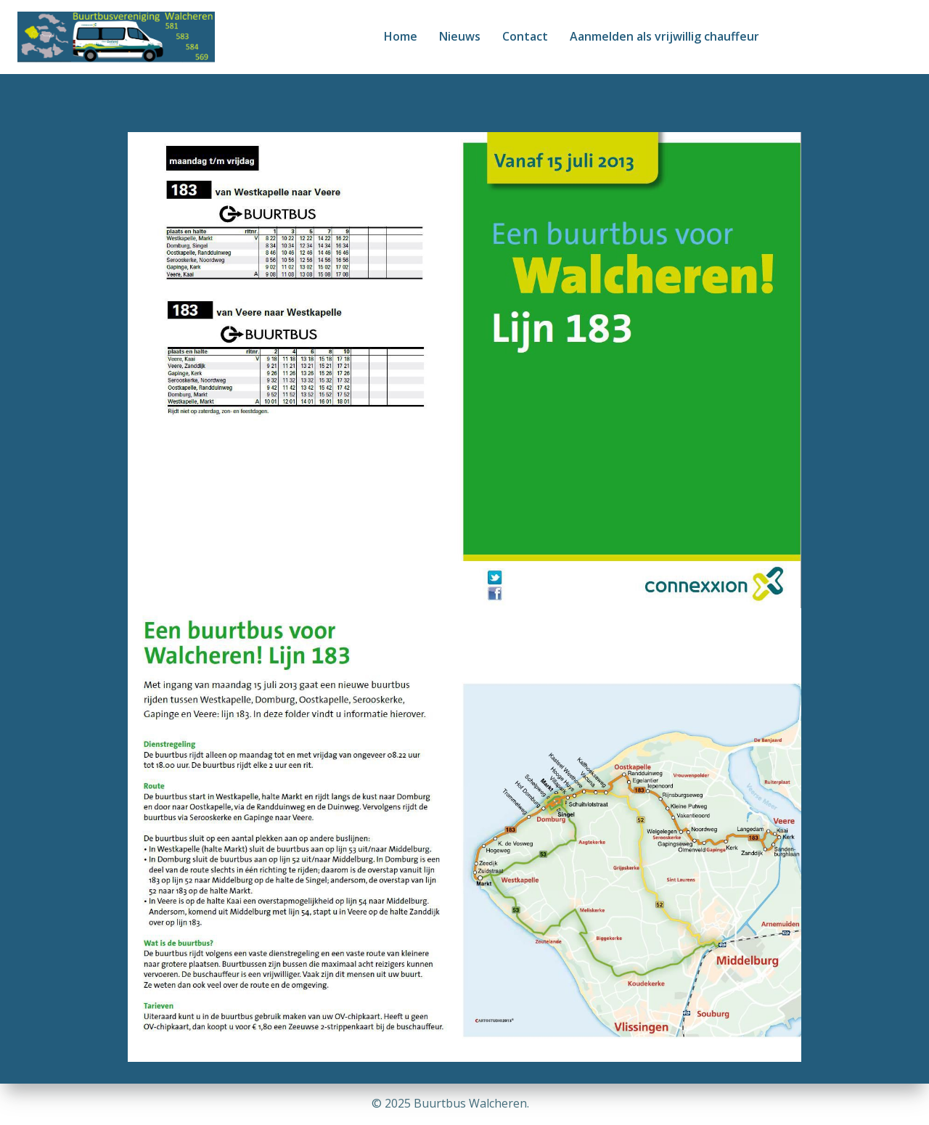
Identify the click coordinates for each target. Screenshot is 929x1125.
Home (400, 36)
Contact (525, 36)
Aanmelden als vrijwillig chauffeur (664, 36)
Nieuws (459, 36)
